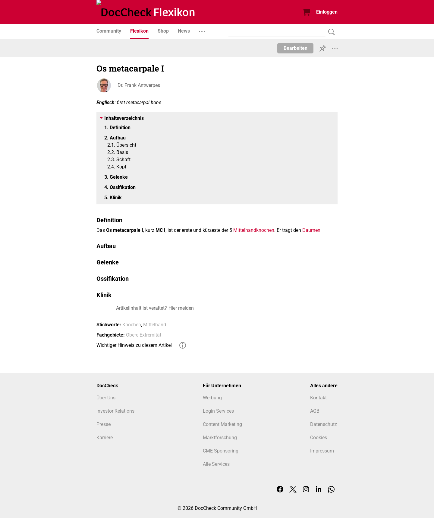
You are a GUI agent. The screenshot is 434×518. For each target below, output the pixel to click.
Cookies (318, 437)
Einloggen (327, 12)
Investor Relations (115, 411)
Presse (103, 424)
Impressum (322, 451)
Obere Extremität (143, 335)
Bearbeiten (295, 48)
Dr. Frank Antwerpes (139, 85)
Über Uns (105, 398)
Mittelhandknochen (253, 230)
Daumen (311, 230)
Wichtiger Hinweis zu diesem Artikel (134, 345)
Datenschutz (323, 424)
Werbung (212, 398)
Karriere (104, 437)
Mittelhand (154, 325)
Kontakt (318, 398)
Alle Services (216, 464)
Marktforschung (220, 437)
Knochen (131, 325)
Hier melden (181, 308)
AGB (314, 411)
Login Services (218, 411)
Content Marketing (222, 424)
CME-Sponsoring (220, 451)
